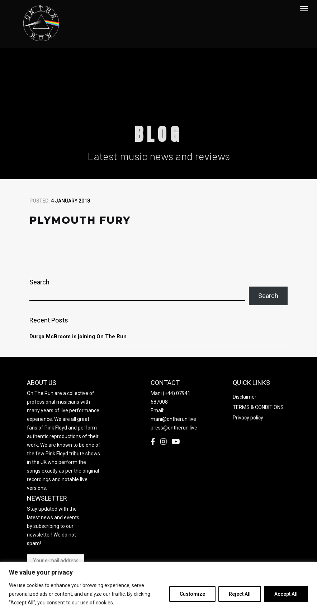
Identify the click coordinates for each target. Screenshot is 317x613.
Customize (192, 594)
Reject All (240, 594)
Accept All (286, 594)
